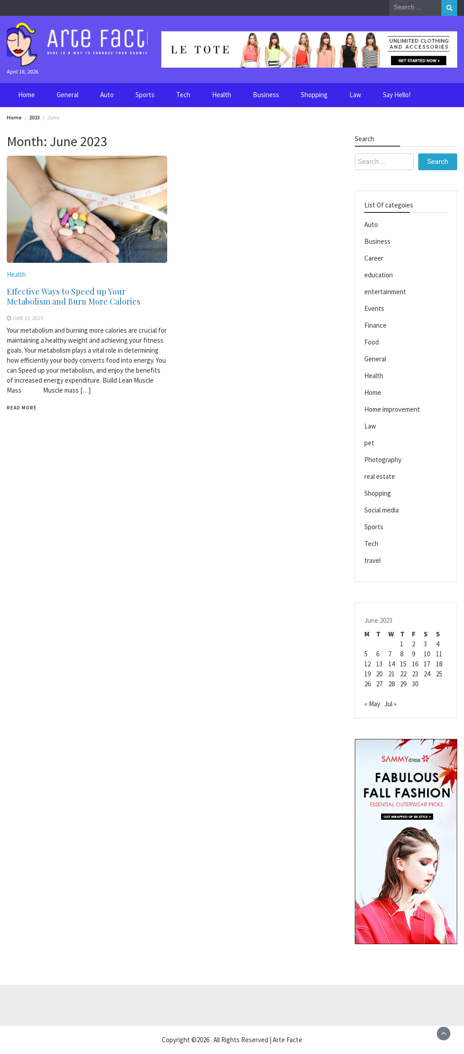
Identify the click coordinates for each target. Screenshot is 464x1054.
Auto (107, 94)
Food (371, 342)
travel (372, 560)
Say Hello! (397, 94)
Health (221, 94)
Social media (381, 510)
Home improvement (392, 409)
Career (373, 258)
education (378, 275)
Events (374, 308)
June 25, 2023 (27, 318)
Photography (382, 459)
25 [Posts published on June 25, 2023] (439, 674)
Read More (22, 407)
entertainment (385, 291)
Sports (145, 94)
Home (26, 94)
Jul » (390, 703)
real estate (379, 476)
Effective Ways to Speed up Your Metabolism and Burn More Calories (73, 296)
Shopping (314, 94)
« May (372, 703)
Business (266, 94)
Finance (375, 325)
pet (369, 442)
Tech (183, 94)
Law (355, 94)
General (67, 94)
